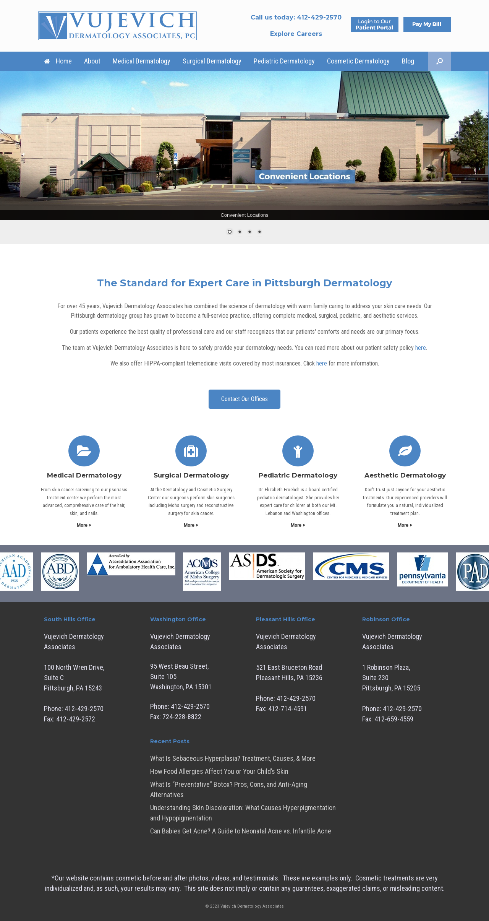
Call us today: (296, 17)
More (84, 525)
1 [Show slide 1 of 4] (229, 232)
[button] (439, 61)
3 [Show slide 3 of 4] (249, 232)
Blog (408, 61)
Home (58, 61)
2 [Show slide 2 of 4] (239, 232)
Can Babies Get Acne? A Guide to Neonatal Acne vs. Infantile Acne (240, 831)
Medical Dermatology (141, 61)
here (420, 347)
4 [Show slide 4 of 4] (259, 232)
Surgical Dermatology (212, 61)
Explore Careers (296, 33)
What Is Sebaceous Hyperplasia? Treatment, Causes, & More (233, 758)
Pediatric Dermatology (284, 61)
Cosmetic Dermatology (358, 61)
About (92, 61)
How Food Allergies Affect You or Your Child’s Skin (219, 771)
